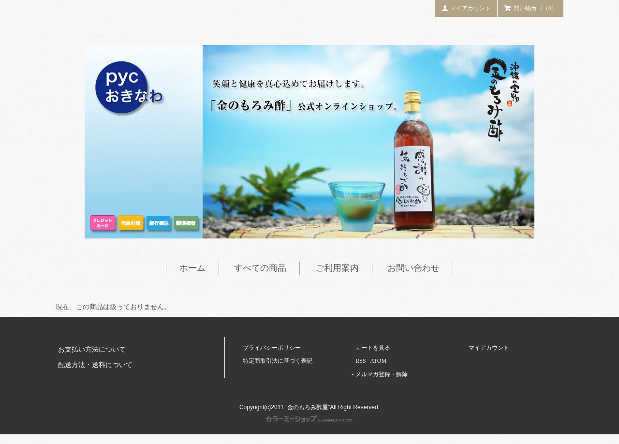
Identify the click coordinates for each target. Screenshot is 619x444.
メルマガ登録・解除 (381, 374)
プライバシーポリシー (272, 347)
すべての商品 (260, 268)
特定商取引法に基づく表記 (277, 360)
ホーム (192, 268)
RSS (360, 360)
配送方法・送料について (95, 365)
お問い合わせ (413, 268)
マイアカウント (466, 8)
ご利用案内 (337, 268)
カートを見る (372, 347)
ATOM (378, 360)
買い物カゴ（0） (530, 8)
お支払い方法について (92, 349)
